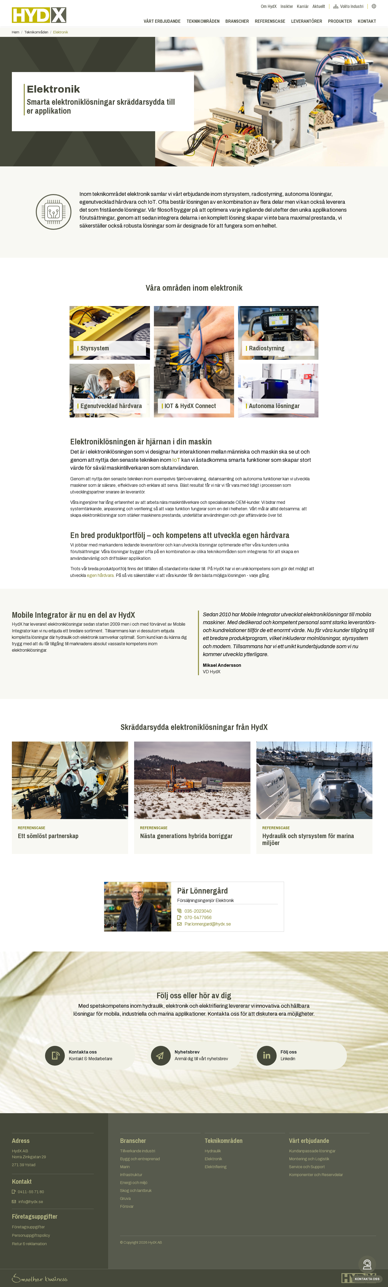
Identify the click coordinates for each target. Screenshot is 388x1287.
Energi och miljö (133, 1183)
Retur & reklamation (29, 1244)
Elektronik (213, 1159)
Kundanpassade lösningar (312, 1151)
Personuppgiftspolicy (31, 1235)
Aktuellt (321, 6)
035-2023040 (194, 911)
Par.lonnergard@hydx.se (204, 924)
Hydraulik (213, 1151)
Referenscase (270, 22)
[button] (374, 6)
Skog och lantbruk (136, 1190)
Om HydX (269, 6)
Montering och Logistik (309, 1159)
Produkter (340, 22)
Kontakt (367, 22)
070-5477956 (194, 917)
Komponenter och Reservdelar (316, 1175)
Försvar (127, 1206)
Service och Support (307, 1167)
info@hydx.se (31, 1202)
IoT (176, 460)
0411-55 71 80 (31, 1192)
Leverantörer (306, 22)
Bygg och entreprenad (140, 1159)
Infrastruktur (131, 1175)
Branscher (237, 22)
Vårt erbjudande (162, 22)
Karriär (303, 6)
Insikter (287, 6)
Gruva (125, 1198)
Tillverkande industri (137, 1151)
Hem (15, 32)
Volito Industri (350, 6)
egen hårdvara (100, 575)
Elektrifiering (216, 1167)
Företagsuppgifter (28, 1227)
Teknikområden (203, 22)
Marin (125, 1167)
